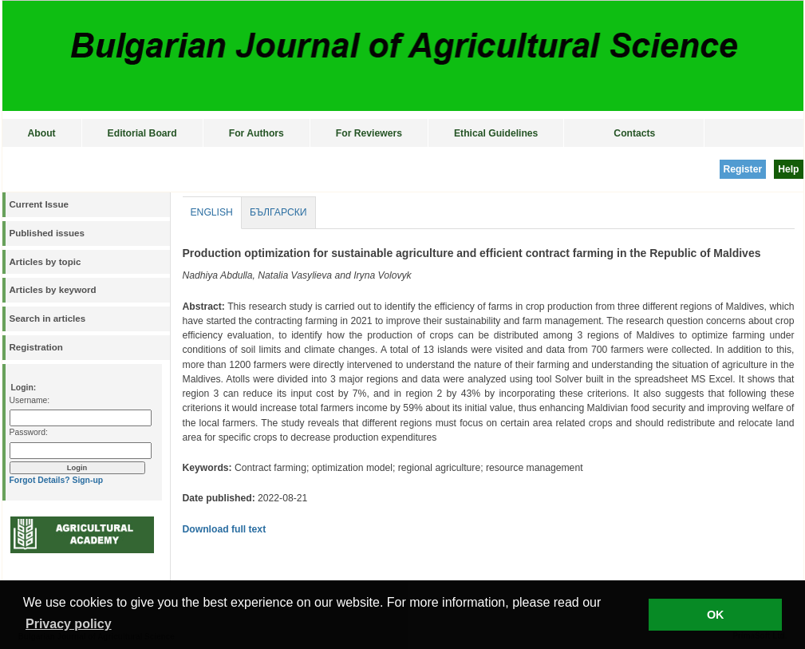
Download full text (224, 529)
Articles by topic (45, 262)
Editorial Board (142, 133)
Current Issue (39, 204)
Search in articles (48, 318)
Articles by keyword (53, 290)
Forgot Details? (40, 480)
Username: (30, 400)
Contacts (634, 133)
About (42, 133)
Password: (29, 432)
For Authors (256, 133)
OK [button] (715, 614)
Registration (36, 347)
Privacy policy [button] (69, 624)
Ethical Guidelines (496, 133)
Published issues (47, 233)
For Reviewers (369, 133)
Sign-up (87, 480)
